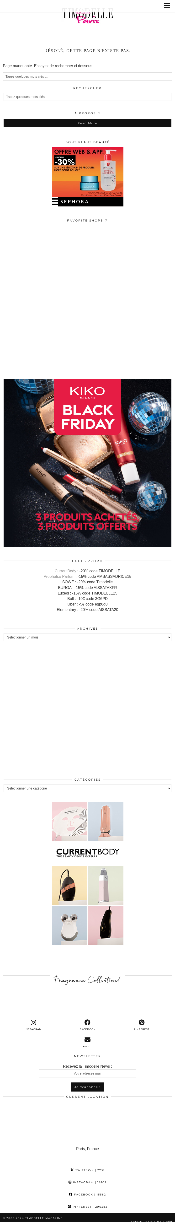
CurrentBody (65, 566)
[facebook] (87, 1020)
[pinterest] (142, 1020)
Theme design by (151, 1216)
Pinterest (87, 1201)
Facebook (87, 1189)
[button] (168, 6)
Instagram (88, 1177)
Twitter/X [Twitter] (87, 1165)
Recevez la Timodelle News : (87, 1066)
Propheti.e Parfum (59, 571)
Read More (87, 118)
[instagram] (33, 1020)
